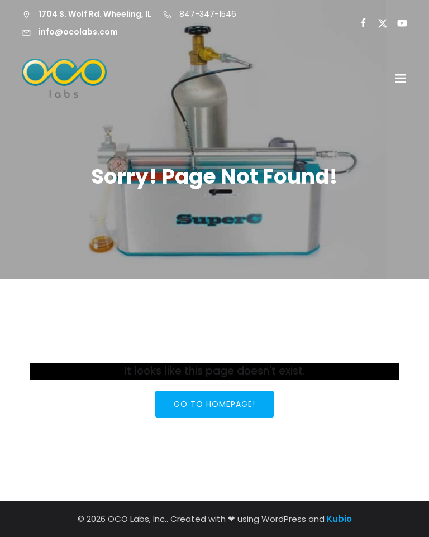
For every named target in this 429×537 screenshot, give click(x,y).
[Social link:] (358, 23)
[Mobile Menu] (400, 78)
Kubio (339, 519)
